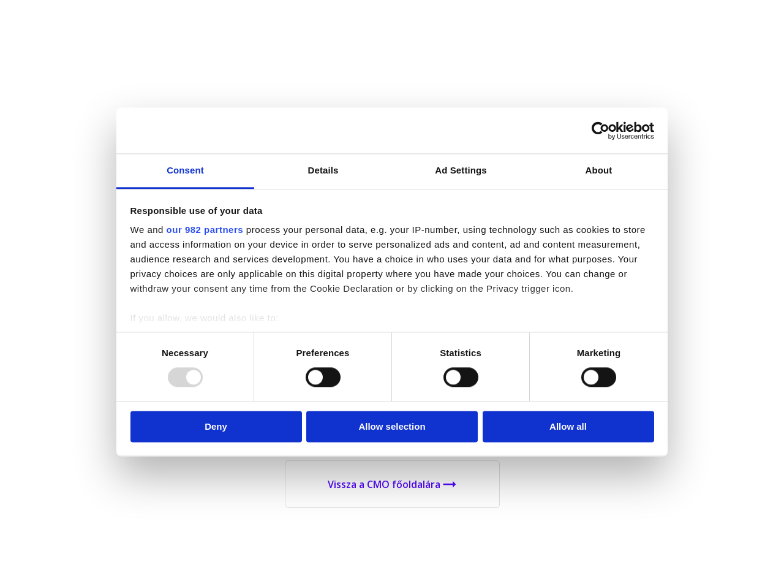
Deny (216, 426)
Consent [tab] (185, 170)
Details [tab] (323, 170)
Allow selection (391, 426)
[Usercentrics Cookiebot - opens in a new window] (600, 130)
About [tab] (599, 170)
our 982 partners (205, 229)
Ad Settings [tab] (460, 170)
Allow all (568, 426)
